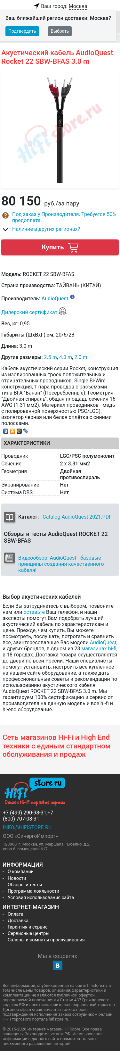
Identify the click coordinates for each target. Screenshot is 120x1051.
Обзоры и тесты (25, 885)
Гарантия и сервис (27, 927)
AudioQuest (54, 299)
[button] (60, 217)
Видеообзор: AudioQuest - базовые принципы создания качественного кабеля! (61, 564)
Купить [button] (60, 247)
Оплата (15, 914)
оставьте (34, 612)
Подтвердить (22, 31)
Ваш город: (60, 6)
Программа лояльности (33, 891)
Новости (17, 878)
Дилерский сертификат (34, 312)
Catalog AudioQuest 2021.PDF (77, 517)
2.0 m (80, 357)
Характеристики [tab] (27, 443)
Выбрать (60, 31)
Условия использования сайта (41, 897)
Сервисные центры (28, 933)
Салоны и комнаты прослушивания (46, 940)
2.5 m (50, 357)
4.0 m (65, 357)
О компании (21, 871)
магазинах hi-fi (98, 649)
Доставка (18, 920)
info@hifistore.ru (27, 827)
